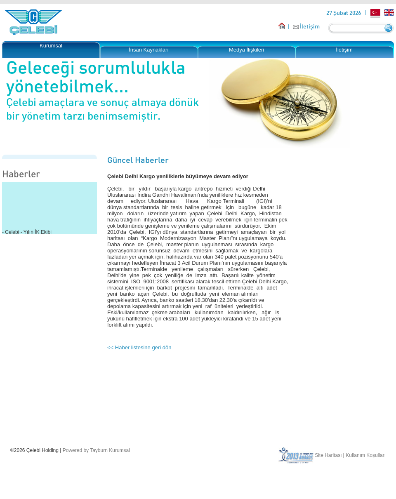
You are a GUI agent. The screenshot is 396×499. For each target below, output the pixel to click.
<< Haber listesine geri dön (139, 347)
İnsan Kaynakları (149, 50)
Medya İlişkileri (246, 50)
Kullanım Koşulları (366, 455)
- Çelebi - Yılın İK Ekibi (27, 233)
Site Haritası (328, 455)
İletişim (310, 26)
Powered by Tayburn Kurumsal (96, 450)
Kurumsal (51, 45)
